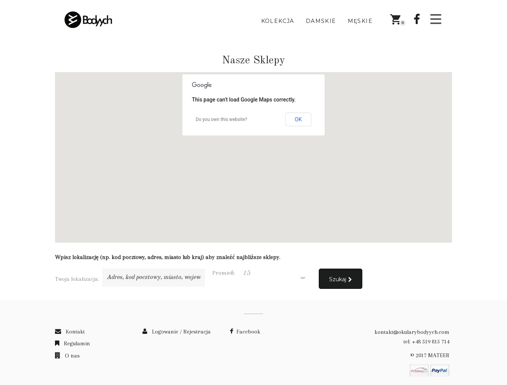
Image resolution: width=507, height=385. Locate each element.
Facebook (245, 331)
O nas (67, 355)
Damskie (321, 21)
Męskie (360, 21)
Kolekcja (277, 21)
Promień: (223, 272)
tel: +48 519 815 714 (426, 341)
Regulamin (72, 343)
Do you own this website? (221, 119)
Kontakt (70, 331)
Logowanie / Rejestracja (176, 331)
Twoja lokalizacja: (77, 278)
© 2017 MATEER (429, 355)
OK (298, 119)
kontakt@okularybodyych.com (412, 332)
